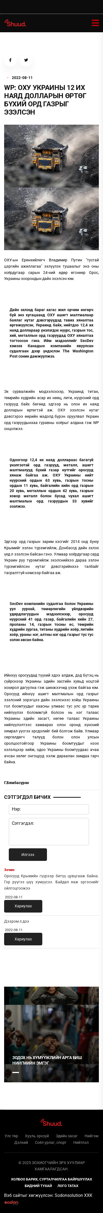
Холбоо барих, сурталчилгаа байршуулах (51, 1179)
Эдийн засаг (67, 1136)
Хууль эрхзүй (37, 1136)
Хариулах (23, 906)
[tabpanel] (51, 1034)
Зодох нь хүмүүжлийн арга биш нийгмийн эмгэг (47, 1060)
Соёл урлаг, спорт (50, 1142)
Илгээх (27, 854)
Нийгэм (91, 1136)
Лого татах (67, 1186)
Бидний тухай (38, 1186)
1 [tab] (15, 964)
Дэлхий (21, 1142)
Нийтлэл (81, 1142)
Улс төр (11, 1136)
